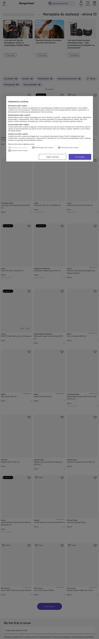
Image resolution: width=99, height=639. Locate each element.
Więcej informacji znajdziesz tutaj (21, 144)
